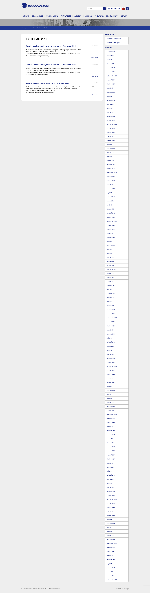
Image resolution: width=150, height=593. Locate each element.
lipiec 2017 (110, 463)
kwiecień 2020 (111, 342)
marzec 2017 (110, 479)
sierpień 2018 (111, 422)
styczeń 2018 (111, 443)
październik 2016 (112, 499)
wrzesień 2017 (111, 455)
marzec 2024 (110, 152)
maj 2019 (109, 386)
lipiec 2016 (110, 511)
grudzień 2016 (111, 491)
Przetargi (88, 16)
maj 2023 (109, 193)
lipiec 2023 (110, 185)
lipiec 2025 (110, 88)
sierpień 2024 (111, 132)
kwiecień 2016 (111, 523)
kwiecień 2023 (111, 197)
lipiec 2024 (110, 136)
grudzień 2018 (111, 406)
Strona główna (25, 28)
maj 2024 (109, 144)
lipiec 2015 (110, 555)
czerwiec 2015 (111, 560)
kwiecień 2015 (111, 568)
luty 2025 (109, 108)
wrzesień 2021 (111, 273)
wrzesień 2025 (111, 80)
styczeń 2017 (111, 487)
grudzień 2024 (111, 116)
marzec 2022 (110, 249)
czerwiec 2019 (111, 382)
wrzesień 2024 (111, 128)
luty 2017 (109, 483)
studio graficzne (122, 588)
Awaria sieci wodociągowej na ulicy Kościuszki (47, 83)
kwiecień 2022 (111, 245)
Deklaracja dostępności (54, 588)
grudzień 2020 (111, 310)
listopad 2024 (111, 120)
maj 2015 (109, 564)
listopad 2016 (111, 495)
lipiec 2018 (110, 426)
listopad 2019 (111, 362)
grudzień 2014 (111, 576)
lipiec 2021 (110, 281)
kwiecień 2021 (111, 293)
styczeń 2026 (111, 64)
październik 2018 (112, 414)
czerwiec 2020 (111, 334)
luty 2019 (109, 398)
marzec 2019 (110, 394)
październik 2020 (112, 318)
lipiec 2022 (110, 233)
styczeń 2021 (111, 306)
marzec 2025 (110, 104)
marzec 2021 (110, 297)
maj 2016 (109, 519)
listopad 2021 (111, 265)
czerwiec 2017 (111, 467)
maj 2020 (109, 338)
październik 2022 (112, 221)
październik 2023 (112, 172)
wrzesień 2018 (111, 418)
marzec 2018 (110, 439)
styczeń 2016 (111, 535)
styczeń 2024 (111, 160)
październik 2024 (112, 124)
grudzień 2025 (111, 68)
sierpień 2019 (111, 374)
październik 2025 (112, 76)
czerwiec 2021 (111, 285)
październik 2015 (112, 543)
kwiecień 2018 (111, 435)
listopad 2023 (111, 168)
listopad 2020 (111, 314)
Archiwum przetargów (113, 42)
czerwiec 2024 (111, 140)
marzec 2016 (110, 527)
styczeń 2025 (111, 112)
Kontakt (123, 16)
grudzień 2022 (111, 213)
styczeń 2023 (111, 209)
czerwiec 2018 (111, 430)
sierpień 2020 (111, 326)
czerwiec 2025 (111, 92)
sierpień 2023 (111, 181)
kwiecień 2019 (111, 390)
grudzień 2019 (111, 358)
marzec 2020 (110, 346)
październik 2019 (112, 366)
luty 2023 (109, 205)
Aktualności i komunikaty (106, 16)
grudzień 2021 (111, 261)
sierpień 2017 (111, 459)
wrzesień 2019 (111, 370)
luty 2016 (109, 531)
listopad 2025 (111, 72)
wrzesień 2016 (111, 503)
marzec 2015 (110, 572)
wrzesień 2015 (111, 547)
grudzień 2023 (111, 164)
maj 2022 (109, 241)
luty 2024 (109, 156)
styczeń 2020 (111, 354)
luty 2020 (109, 350)
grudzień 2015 (111, 539)
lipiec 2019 (110, 378)
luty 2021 (109, 301)
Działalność (37, 16)
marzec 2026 (110, 56)
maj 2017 (109, 471)
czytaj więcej (94, 57)
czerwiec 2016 (111, 515)
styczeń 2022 (111, 257)
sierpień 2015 (111, 551)
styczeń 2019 (111, 402)
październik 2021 (112, 269)
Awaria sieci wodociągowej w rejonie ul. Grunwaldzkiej (51, 46)
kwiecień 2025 (111, 100)
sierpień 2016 (111, 507)
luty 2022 (109, 253)
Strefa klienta (52, 16)
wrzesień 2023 (111, 177)
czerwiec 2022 (111, 237)
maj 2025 (109, 96)
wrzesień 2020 (111, 322)
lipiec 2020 (110, 330)
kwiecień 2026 (111, 52)
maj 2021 (109, 289)
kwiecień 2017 (111, 475)
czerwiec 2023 (111, 189)
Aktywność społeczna (71, 16)
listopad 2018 (111, 410)
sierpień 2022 (111, 229)
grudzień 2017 (111, 447)
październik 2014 (112, 580)
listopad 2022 (111, 217)
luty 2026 (109, 60)
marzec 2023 (110, 201)
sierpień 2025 (111, 84)
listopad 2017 (111, 451)
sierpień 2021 (111, 277)
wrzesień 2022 (111, 225)
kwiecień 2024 (111, 148)
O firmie (26, 16)
